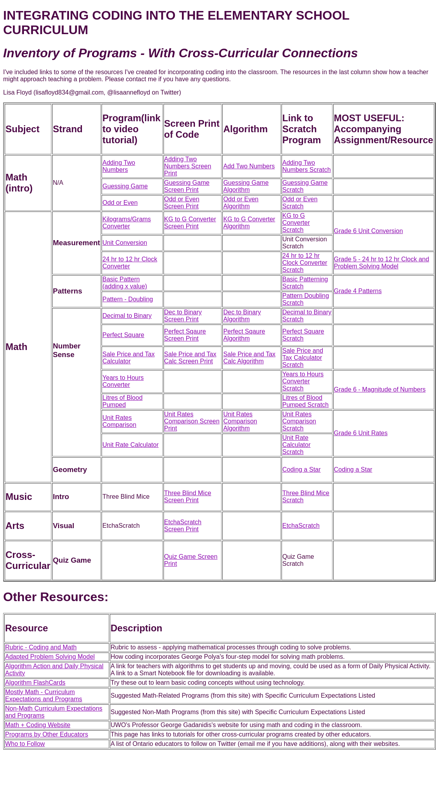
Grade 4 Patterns (358, 291)
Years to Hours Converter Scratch (302, 381)
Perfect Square (123, 335)
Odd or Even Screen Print (182, 203)
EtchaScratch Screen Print (183, 525)
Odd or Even (120, 202)
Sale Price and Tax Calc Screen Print (190, 358)
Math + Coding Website (37, 725)
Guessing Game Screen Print (187, 186)
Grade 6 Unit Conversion (368, 231)
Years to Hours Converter (123, 381)
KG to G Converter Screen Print (190, 223)
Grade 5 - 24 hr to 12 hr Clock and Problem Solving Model (381, 263)
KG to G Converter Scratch (296, 222)
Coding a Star (301, 469)
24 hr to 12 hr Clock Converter (129, 263)
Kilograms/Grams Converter (126, 223)
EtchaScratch (301, 525)
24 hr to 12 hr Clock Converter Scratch (304, 262)
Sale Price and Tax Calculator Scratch (302, 357)
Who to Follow (25, 743)
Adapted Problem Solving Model (50, 656)
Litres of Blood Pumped (122, 401)
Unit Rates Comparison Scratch (299, 421)
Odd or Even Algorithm (240, 203)
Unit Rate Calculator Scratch (296, 444)
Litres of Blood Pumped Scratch (305, 401)
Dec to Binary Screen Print (183, 316)
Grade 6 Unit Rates (361, 433)
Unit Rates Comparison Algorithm (240, 421)
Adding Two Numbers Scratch (306, 166)
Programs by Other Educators (46, 734)
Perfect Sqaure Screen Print (185, 335)
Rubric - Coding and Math (40, 647)
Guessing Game (125, 186)
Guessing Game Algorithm (246, 186)
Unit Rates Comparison (119, 421)
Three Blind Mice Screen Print (187, 496)
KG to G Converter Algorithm (249, 223)
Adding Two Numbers (118, 166)
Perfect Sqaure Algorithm (244, 335)
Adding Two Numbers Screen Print (187, 166)
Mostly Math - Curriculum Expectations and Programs (43, 695)
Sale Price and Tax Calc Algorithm (249, 358)
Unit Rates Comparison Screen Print (192, 421)
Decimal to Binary (126, 315)
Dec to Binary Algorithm (242, 316)
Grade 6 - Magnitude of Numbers (380, 389)
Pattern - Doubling (127, 299)
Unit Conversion (124, 242)
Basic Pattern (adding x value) (124, 283)
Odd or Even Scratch (300, 203)
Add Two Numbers (248, 166)
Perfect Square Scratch (303, 335)
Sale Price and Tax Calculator (128, 358)
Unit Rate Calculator (130, 444)
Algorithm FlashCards (35, 682)
